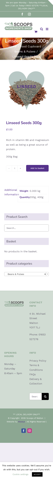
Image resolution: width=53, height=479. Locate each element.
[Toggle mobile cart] (35, 31)
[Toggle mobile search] (41, 29)
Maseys (21, 421)
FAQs (32, 374)
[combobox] (26, 274)
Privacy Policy (37, 360)
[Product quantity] (15, 168)
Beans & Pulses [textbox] (26, 274)
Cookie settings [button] (20, 474)
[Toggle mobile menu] (47, 29)
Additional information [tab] (10, 192)
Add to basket (37, 168)
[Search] (45, 396)
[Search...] (35, 396)
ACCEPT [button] (37, 474)
